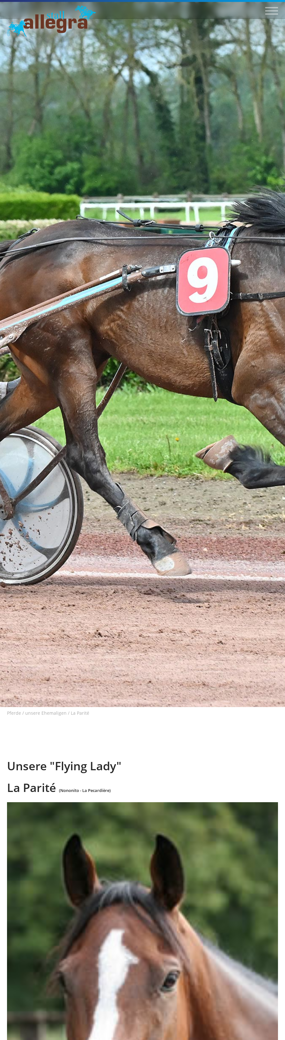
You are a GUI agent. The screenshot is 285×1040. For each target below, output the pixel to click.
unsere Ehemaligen (46, 713)
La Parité (80, 713)
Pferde (14, 713)
